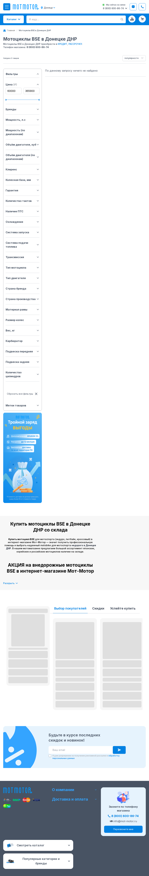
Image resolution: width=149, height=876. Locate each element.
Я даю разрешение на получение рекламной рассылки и (86, 756)
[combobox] (134, 58)
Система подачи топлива (22, 244)
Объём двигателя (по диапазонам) (22, 157)
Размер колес (22, 320)
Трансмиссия (22, 257)
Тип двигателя (22, 278)
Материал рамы (22, 309)
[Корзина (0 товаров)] (142, 19)
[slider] (6, 100)
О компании (74, 789)
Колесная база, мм (22, 180)
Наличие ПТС (22, 211)
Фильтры (22, 74)
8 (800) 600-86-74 (38, 47)
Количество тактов (22, 200)
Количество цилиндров (22, 374)
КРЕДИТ (62, 44)
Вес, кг (22, 330)
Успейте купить (122, 608)
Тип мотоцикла (22, 267)
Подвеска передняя (22, 351)
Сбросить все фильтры (22, 394)
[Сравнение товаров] (131, 19)
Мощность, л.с (22, 119)
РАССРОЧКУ (75, 44)
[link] (35, 30)
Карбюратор (22, 341)
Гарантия (22, 190)
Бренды (22, 109)
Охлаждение (22, 221)
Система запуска (22, 232)
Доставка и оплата (74, 800)
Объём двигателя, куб (22, 144)
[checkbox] (50, 755)
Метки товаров (22, 405)
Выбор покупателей (70, 608)
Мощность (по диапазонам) (22, 132)
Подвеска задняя (22, 362)
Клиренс (22, 169)
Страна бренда (22, 288)
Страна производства (22, 299)
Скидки (98, 608)
